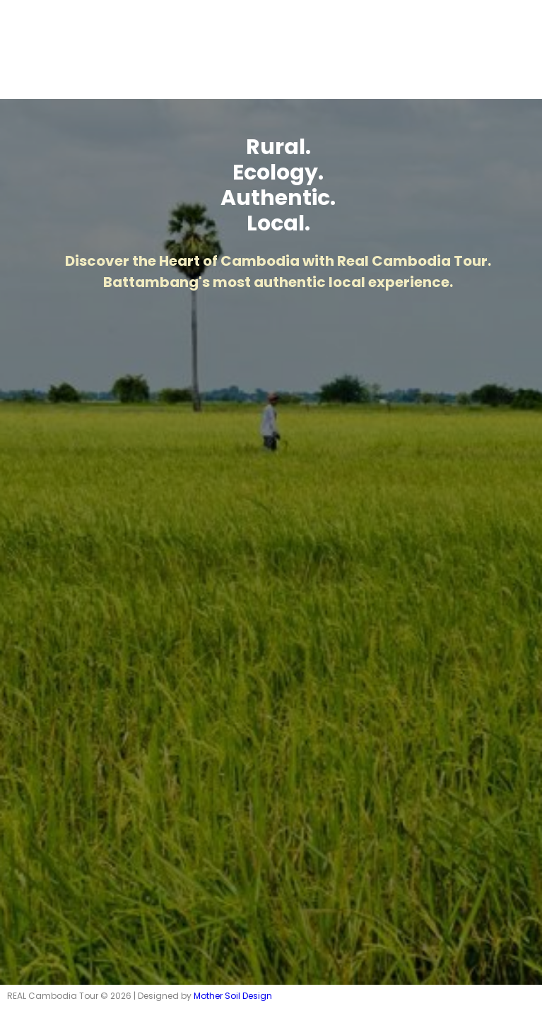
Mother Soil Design (233, 996)
